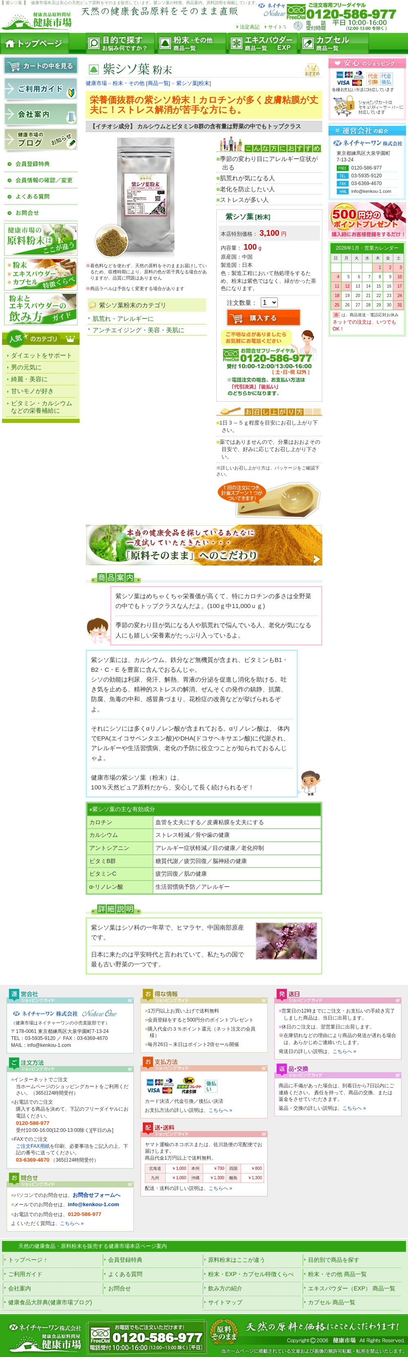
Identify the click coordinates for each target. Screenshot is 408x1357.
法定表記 (249, 27)
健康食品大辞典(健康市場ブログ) (50, 1302)
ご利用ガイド (25, 1274)
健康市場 (96, 83)
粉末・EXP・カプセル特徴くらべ (251, 1274)
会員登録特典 (125, 1259)
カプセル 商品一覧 (331, 1302)
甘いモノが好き (32, 390)
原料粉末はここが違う (236, 1259)
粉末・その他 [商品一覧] (141, 83)
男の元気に (26, 367)
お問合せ (119, 1288)
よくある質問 (125, 1274)
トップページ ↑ (27, 1259)
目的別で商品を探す (333, 1259)
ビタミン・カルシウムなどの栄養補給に (41, 407)
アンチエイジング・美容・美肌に (138, 329)
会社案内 (19, 1288)
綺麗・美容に (29, 379)
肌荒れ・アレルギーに (123, 318)
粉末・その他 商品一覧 (337, 1274)
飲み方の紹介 (225, 1288)
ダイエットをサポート (41, 355)
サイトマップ (282, 27)
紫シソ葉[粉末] (193, 83)
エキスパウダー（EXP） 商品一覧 (351, 1288)
